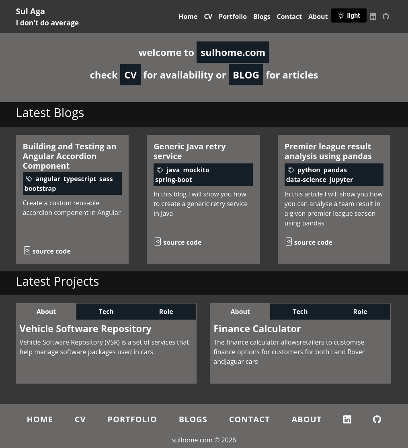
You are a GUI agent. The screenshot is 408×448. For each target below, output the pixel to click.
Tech (105, 311)
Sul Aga (47, 17)
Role (166, 311)
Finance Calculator (257, 328)
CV (208, 16)
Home (187, 16)
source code (47, 251)
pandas (335, 169)
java (173, 169)
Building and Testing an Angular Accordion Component (70, 156)
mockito (196, 169)
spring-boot (173, 179)
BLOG (246, 74)
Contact (289, 16)
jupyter (341, 179)
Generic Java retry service (190, 151)
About (318, 16)
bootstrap (40, 188)
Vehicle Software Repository (86, 328)
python (308, 169)
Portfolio (233, 16)
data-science (306, 179)
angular (48, 178)
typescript (80, 178)
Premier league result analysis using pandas (328, 151)
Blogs (262, 16)
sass (106, 178)
